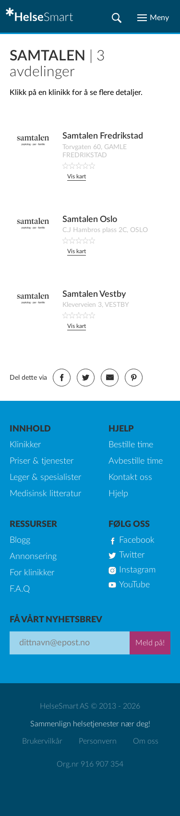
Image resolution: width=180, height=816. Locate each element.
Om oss (145, 741)
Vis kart (76, 176)
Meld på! (150, 643)
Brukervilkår (42, 741)
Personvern (98, 741)
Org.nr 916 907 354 (90, 764)
